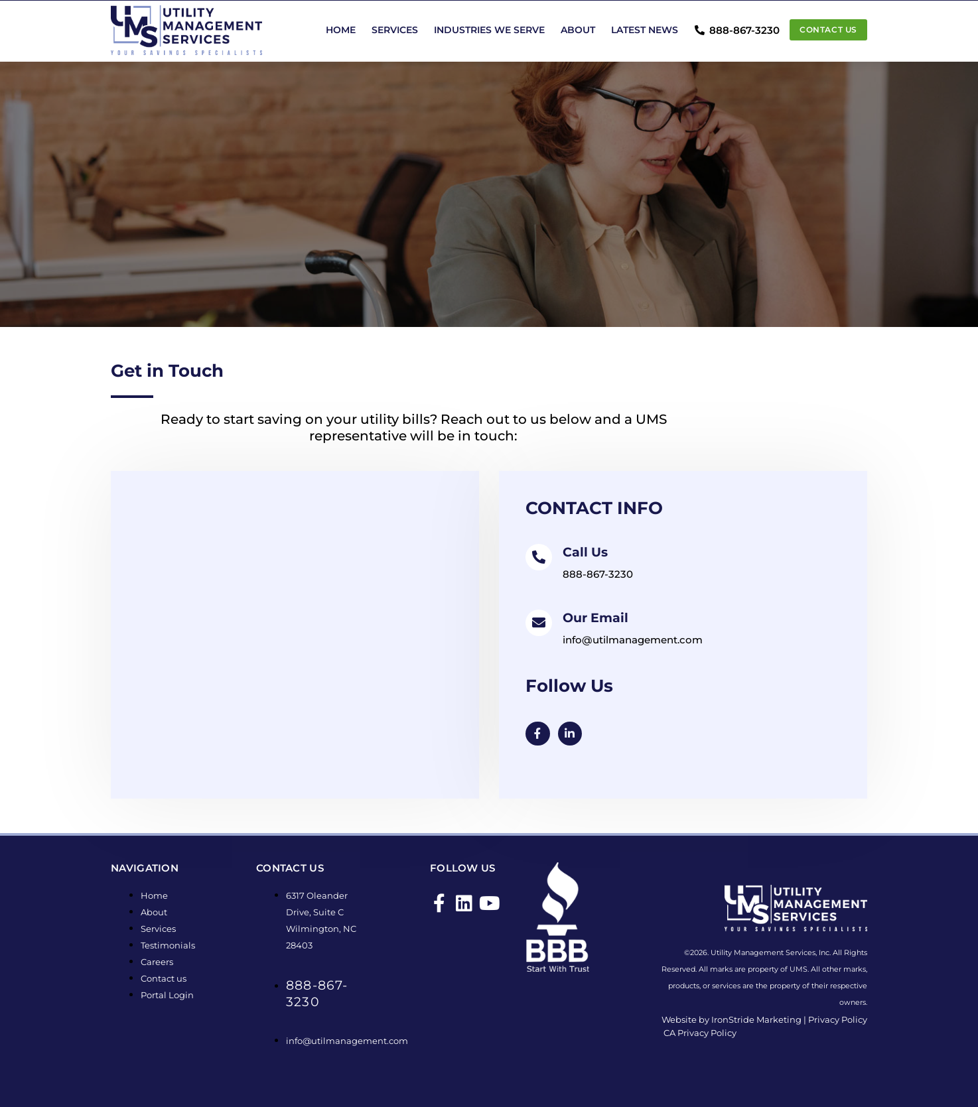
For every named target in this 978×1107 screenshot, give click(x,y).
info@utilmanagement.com (633, 639)
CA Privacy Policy (700, 1033)
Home (341, 30)
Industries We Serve (489, 30)
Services (395, 30)
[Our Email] (538, 623)
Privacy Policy (837, 1020)
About (578, 30)
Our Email (597, 617)
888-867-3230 (598, 574)
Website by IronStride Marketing (732, 1020)
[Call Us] (538, 557)
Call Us (586, 552)
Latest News (644, 30)
